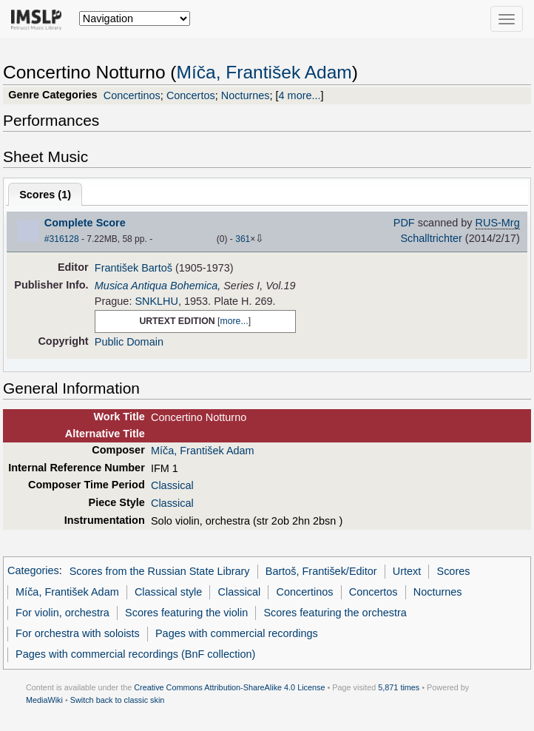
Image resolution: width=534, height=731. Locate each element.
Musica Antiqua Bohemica (156, 286)
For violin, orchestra (62, 613)
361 (242, 239)
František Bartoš (133, 268)
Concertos (190, 95)
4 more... (300, 95)
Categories (33, 571)
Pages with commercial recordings (236, 633)
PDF (404, 223)
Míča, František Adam (264, 72)
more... (234, 321)
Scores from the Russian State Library (160, 571)
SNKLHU (156, 301)
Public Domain (129, 342)
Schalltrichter (431, 238)
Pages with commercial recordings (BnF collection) (135, 654)
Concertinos (132, 95)
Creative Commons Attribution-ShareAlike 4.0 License (229, 687)
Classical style (168, 592)
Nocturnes (245, 95)
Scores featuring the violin (186, 613)
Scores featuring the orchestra (334, 613)
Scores (453, 571)
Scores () (45, 195)
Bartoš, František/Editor (321, 571)
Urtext (407, 571)
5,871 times (398, 687)
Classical (172, 485)
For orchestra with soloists (78, 633)
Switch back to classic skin (117, 699)
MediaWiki (44, 699)
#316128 (61, 239)
